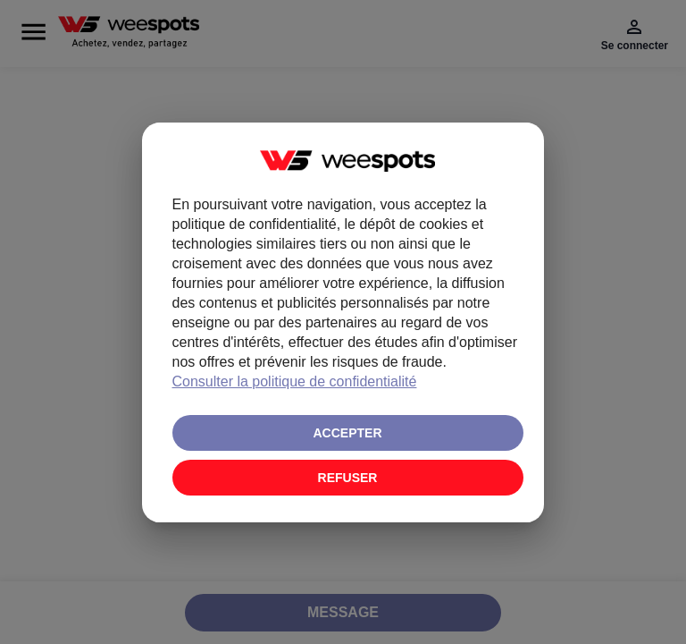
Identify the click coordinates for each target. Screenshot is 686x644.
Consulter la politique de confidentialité (294, 381)
